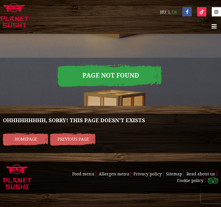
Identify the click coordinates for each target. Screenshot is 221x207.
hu (163, 12)
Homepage (26, 139)
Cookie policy (190, 180)
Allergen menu (114, 174)
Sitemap (174, 174)
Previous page (73, 139)
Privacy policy (148, 174)
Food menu (83, 174)
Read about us (200, 174)
